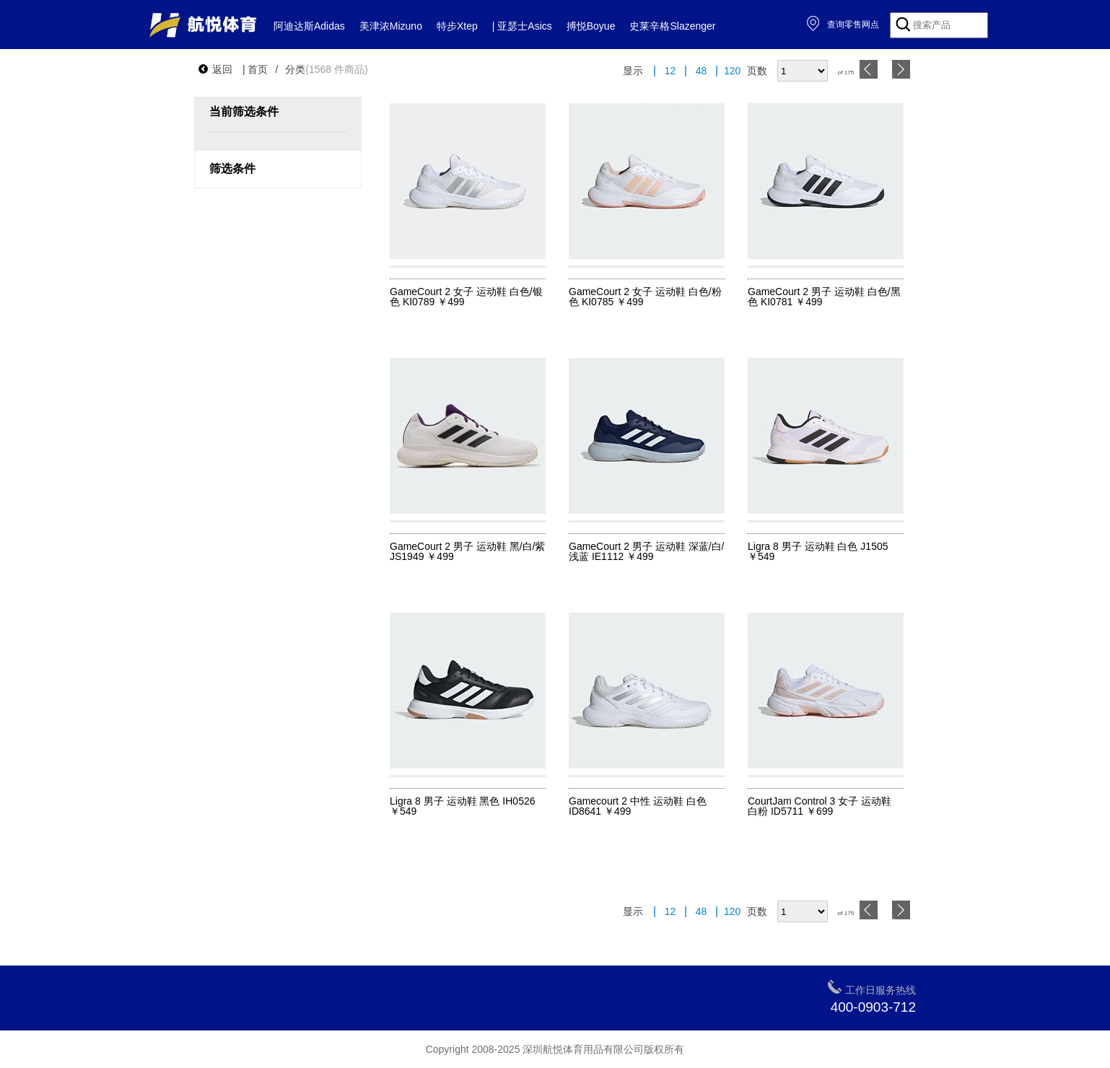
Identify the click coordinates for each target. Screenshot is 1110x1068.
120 (732, 71)
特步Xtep (457, 26)
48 (701, 71)
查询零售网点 (842, 24)
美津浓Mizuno (390, 26)
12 (670, 71)
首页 (258, 69)
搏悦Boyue (591, 26)
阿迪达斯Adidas (309, 26)
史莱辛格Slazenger (672, 26)
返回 (215, 69)
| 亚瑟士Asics (522, 26)
